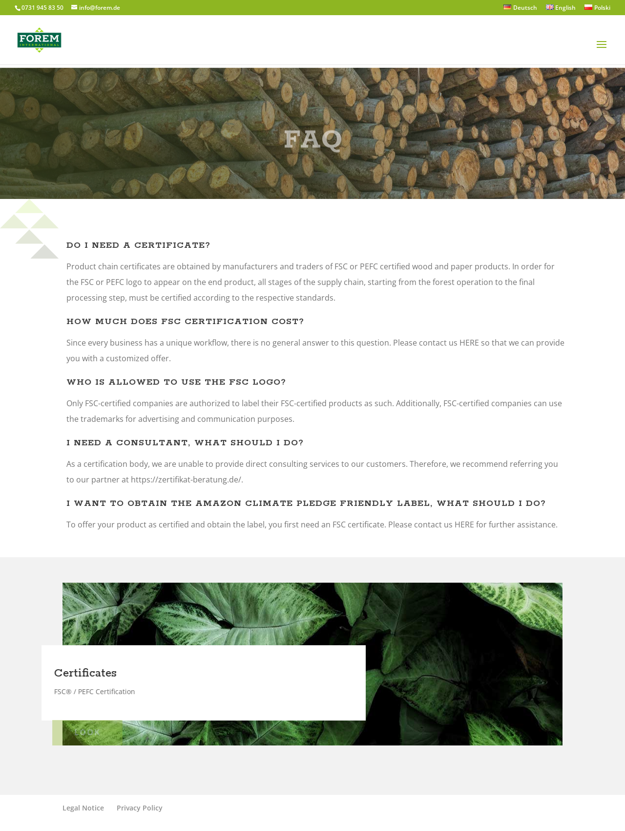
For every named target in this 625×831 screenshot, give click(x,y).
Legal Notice (83, 807)
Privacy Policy (140, 807)
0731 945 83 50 (42, 7)
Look (80, 732)
